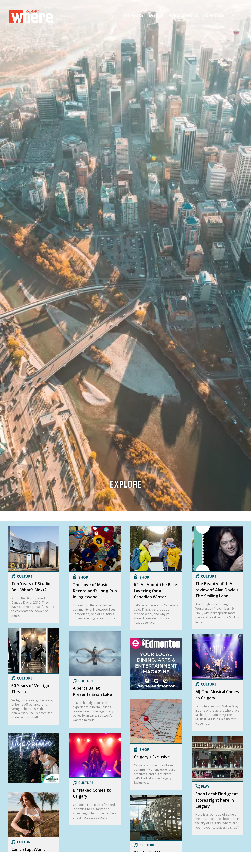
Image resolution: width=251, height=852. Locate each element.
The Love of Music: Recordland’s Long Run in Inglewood (95, 591)
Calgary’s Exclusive (152, 757)
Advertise (213, 15)
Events (156, 15)
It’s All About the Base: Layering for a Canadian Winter (156, 591)
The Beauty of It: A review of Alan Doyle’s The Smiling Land (216, 590)
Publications (183, 15)
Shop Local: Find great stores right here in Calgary (216, 800)
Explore (134, 15)
